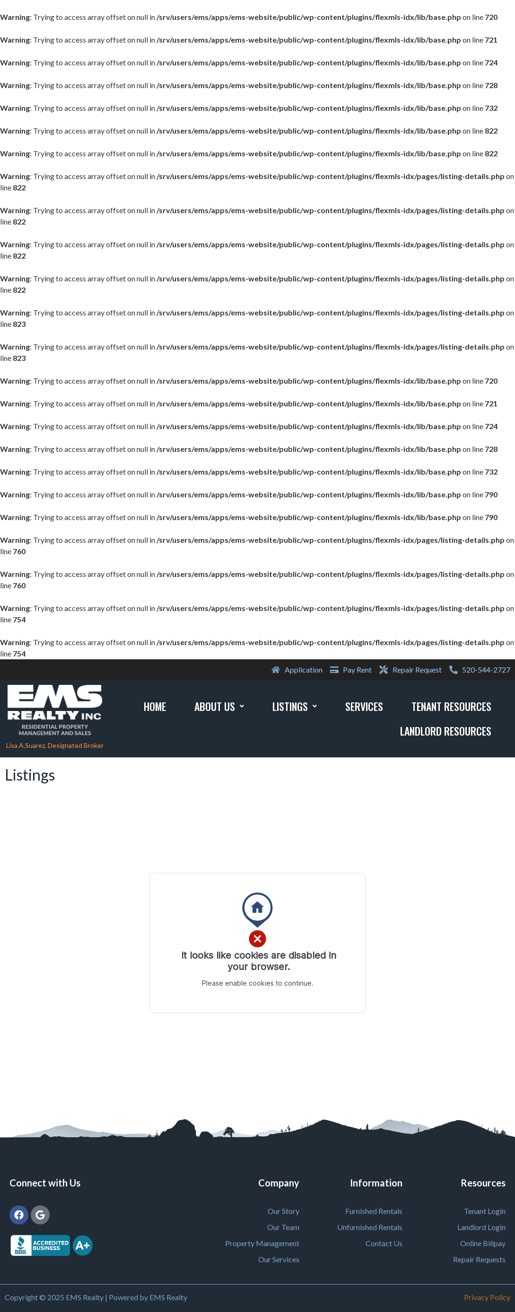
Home (155, 706)
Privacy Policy (487, 1297)
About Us (219, 706)
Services (364, 706)
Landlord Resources (445, 730)
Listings (294, 706)
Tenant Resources (451, 706)
